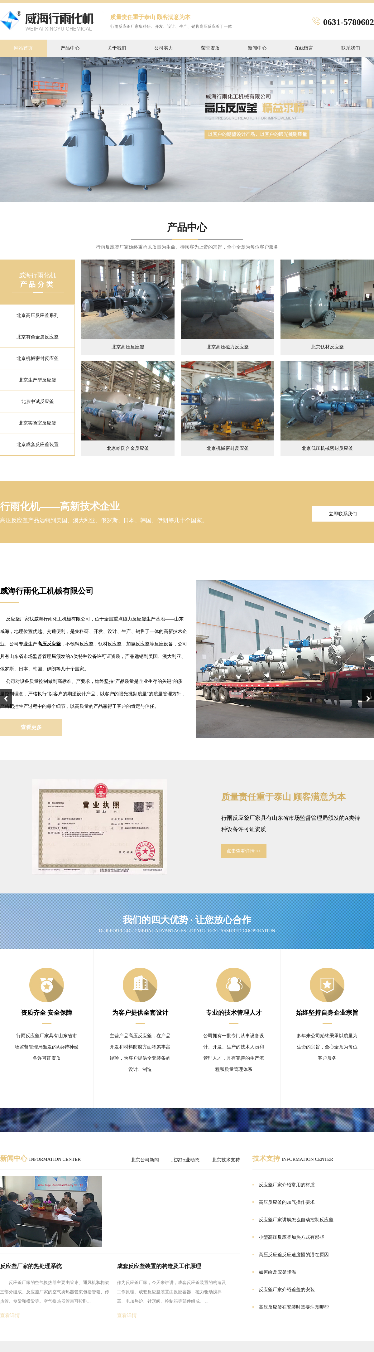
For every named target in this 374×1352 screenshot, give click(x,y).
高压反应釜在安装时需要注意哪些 (294, 1307)
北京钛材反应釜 (327, 346)
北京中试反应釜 (37, 401)
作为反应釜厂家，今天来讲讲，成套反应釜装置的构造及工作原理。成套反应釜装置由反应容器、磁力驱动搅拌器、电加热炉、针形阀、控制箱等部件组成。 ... (171, 1292)
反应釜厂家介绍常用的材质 (287, 1184)
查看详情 (10, 1315)
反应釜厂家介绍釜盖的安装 (287, 1289)
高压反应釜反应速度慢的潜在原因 (294, 1254)
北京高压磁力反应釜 (228, 346)
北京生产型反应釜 (37, 379)
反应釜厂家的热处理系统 (31, 1266)
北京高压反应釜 (128, 346)
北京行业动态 (185, 1159)
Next (368, 698)
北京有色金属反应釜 (38, 336)
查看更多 (31, 727)
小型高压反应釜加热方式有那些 (291, 1237)
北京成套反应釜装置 (38, 444)
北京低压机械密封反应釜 (327, 448)
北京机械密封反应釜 (38, 358)
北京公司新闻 (145, 1159)
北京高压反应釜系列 (38, 315)
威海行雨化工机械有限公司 (47, 591)
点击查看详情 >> (244, 851)
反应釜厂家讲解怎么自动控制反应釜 (296, 1219)
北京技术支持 (226, 1159)
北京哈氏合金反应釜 (128, 448)
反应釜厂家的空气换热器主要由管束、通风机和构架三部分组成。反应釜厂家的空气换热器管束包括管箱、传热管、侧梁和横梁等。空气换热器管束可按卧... (54, 1292)
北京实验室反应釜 (37, 423)
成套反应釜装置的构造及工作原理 (159, 1266)
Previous (6, 698)
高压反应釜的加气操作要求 (287, 1202)
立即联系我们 (343, 513)
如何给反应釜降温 (277, 1272)
